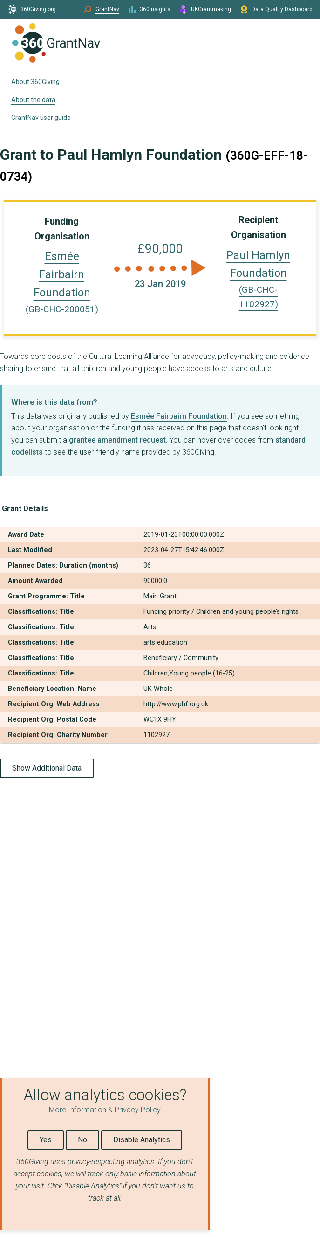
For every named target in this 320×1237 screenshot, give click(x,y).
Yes (46, 1139)
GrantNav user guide (41, 117)
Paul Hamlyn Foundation (258, 279)
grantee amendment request (117, 440)
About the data (33, 100)
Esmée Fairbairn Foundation (179, 416)
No (82, 1139)
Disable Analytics (141, 1139)
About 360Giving (35, 81)
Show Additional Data (47, 768)
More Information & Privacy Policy (105, 1109)
